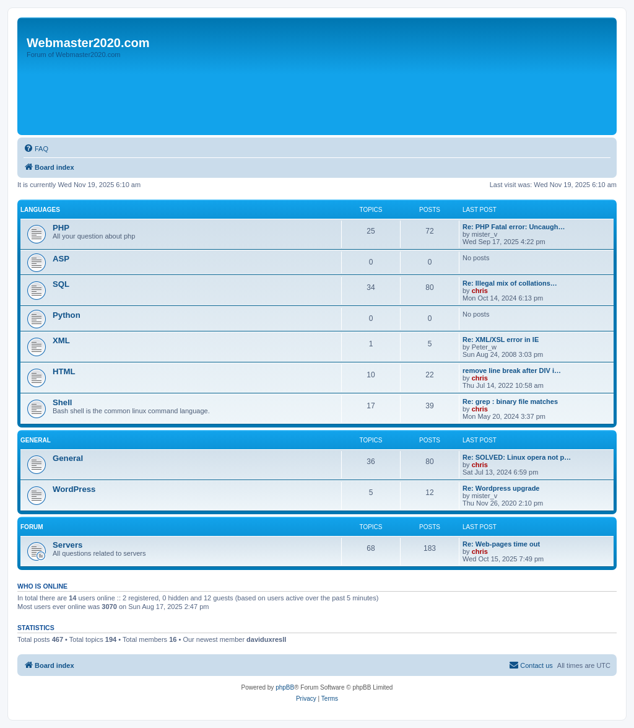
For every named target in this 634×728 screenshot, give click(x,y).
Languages (40, 209)
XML (61, 340)
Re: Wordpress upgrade (501, 488)
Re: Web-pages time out (501, 544)
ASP (61, 258)
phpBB (285, 687)
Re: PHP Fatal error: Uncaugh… (513, 226)
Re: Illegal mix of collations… (509, 283)
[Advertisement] (245, 97)
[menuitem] (36, 148)
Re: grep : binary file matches (510, 401)
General (35, 440)
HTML (64, 371)
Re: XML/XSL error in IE (500, 339)
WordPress (74, 489)
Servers (67, 545)
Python (66, 315)
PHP (61, 227)
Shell (62, 402)
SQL (61, 284)
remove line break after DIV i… (511, 370)
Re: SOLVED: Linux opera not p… (516, 457)
